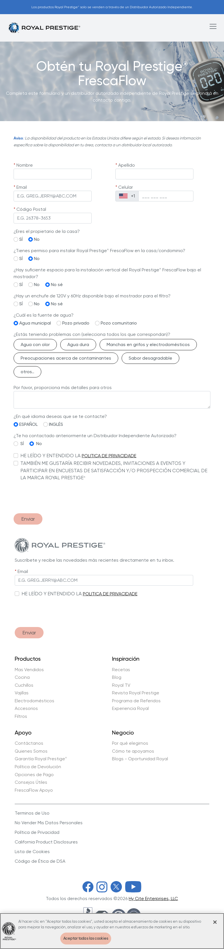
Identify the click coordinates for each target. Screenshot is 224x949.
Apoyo (23, 732)
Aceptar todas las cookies (85, 938)
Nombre (24, 165)
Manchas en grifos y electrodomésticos (148, 344)
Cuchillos (24, 685)
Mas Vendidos (29, 669)
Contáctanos (29, 743)
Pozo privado (75, 323)
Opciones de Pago (34, 774)
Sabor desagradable (150, 358)
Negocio (123, 732)
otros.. (27, 371)
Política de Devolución (38, 766)
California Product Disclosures (46, 842)
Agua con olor (35, 344)
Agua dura (78, 344)
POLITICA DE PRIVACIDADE (109, 455)
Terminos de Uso (32, 813)
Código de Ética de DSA (40, 861)
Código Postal (31, 209)
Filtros (21, 716)
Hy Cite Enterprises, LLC (153, 898)
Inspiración (125, 659)
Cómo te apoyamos (133, 751)
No (37, 239)
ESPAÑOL (28, 424)
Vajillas (22, 692)
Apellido (126, 165)
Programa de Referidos (136, 700)
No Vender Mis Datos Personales (49, 822)
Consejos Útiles (31, 782)
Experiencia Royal (130, 708)
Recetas (121, 669)
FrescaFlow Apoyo (34, 790)
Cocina (22, 677)
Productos (28, 659)
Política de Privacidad (37, 832)
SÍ (21, 239)
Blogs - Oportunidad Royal (140, 758)
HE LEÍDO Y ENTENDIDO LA (50, 455)
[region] (112, 931)
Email (21, 187)
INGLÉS (56, 424)
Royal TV (121, 685)
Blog (116, 677)
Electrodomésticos (34, 700)
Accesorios (26, 708)
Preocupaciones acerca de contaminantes (66, 358)
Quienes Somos (31, 751)
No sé (57, 284)
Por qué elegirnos (130, 743)
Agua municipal (35, 323)
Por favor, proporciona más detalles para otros (63, 387)
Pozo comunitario (119, 323)
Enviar (28, 519)
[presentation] (57, 498)
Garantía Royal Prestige (41, 758)
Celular (125, 187)
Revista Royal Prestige (135, 692)
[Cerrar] (215, 922)
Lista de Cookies (32, 851)
